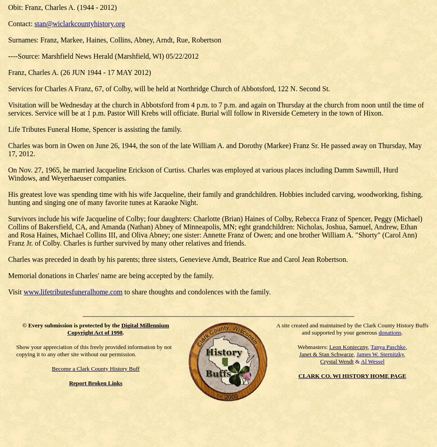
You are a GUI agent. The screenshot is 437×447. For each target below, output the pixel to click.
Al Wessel (373, 361)
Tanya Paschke (388, 347)
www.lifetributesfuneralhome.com (72, 292)
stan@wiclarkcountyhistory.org (79, 24)
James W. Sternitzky (380, 354)
